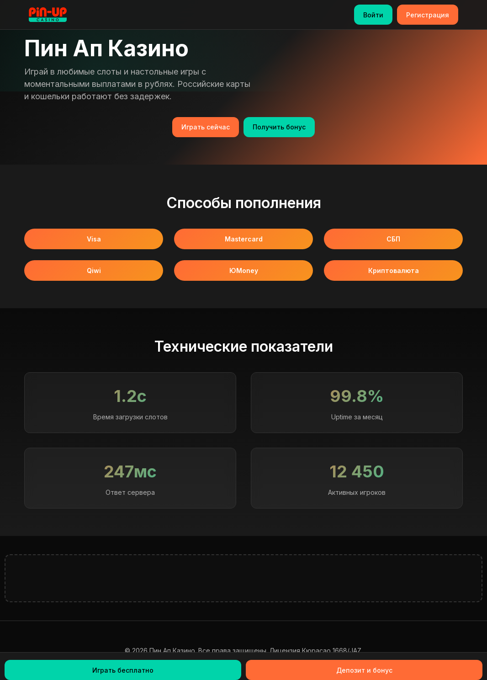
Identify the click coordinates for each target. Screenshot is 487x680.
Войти (373, 15)
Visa (94, 239)
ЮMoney (243, 270)
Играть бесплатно (123, 670)
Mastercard (244, 239)
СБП (393, 239)
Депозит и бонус (364, 670)
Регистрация (427, 15)
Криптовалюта (393, 270)
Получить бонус (279, 127)
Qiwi (94, 270)
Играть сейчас (205, 127)
